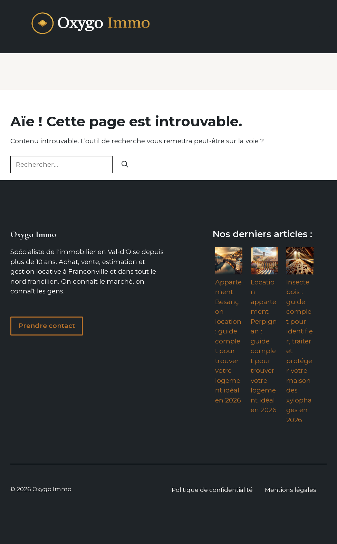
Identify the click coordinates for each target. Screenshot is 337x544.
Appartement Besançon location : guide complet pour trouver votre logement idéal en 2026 (228, 341)
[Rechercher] (124, 165)
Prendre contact (46, 326)
